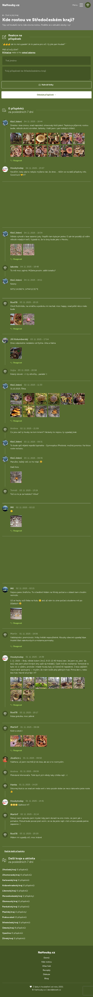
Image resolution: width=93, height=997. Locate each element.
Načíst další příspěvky (14, 851)
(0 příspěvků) (15, 869)
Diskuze (46, 974)
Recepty (46, 970)
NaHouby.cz (10, 5)
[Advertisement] (46, 204)
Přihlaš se (6, 52)
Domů (46, 958)
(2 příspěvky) (18, 896)
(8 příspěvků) (14, 928)
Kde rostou (46, 962)
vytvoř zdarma (28, 52)
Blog (46, 978)
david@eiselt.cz (54, 990)
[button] (81, 5)
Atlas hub (46, 966)
